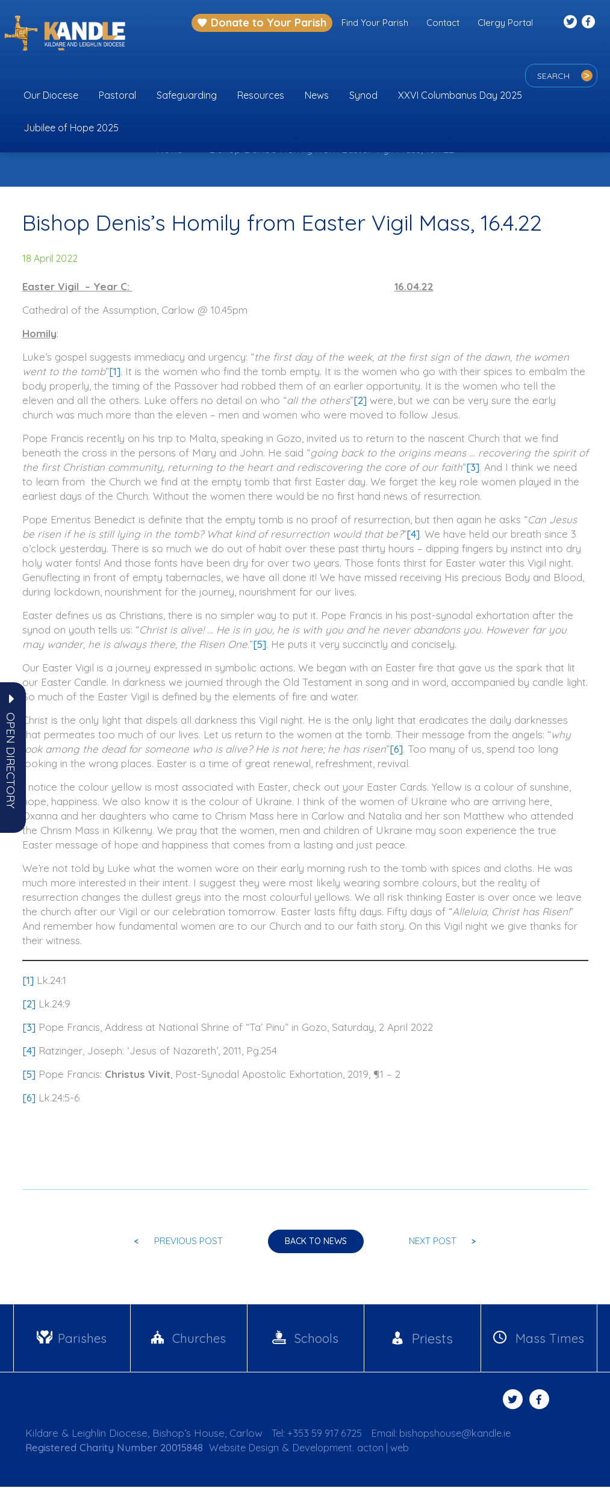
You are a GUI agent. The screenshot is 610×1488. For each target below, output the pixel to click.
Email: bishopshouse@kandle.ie (451, 1434)
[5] (259, 644)
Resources (260, 95)
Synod (363, 95)
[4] (413, 534)
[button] (11, 760)
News (317, 95)
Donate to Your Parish (262, 23)
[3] (472, 467)
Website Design (245, 1448)
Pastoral (117, 95)
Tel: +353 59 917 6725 (320, 1434)
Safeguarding (187, 95)
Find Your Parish (374, 22)
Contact (442, 22)
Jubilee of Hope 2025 (71, 128)
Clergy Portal (505, 22)
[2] (360, 400)
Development (327, 1448)
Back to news (316, 1242)
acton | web (391, 1448)
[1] (114, 371)
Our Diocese (50, 95)
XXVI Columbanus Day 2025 (460, 95)
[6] (396, 748)
